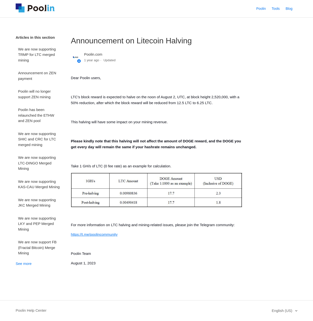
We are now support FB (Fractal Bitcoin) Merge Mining (37, 247)
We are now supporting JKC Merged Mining (37, 203)
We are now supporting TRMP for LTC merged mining (37, 54)
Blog (289, 9)
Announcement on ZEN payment (37, 76)
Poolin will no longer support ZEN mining (34, 94)
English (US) (282, 311)
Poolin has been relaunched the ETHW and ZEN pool (36, 115)
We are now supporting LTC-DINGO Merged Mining (37, 163)
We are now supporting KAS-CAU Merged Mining (39, 184)
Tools (276, 9)
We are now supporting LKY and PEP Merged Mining (37, 223)
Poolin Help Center (31, 310)
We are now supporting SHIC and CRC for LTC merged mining (37, 139)
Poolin (261, 9)
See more (24, 263)
